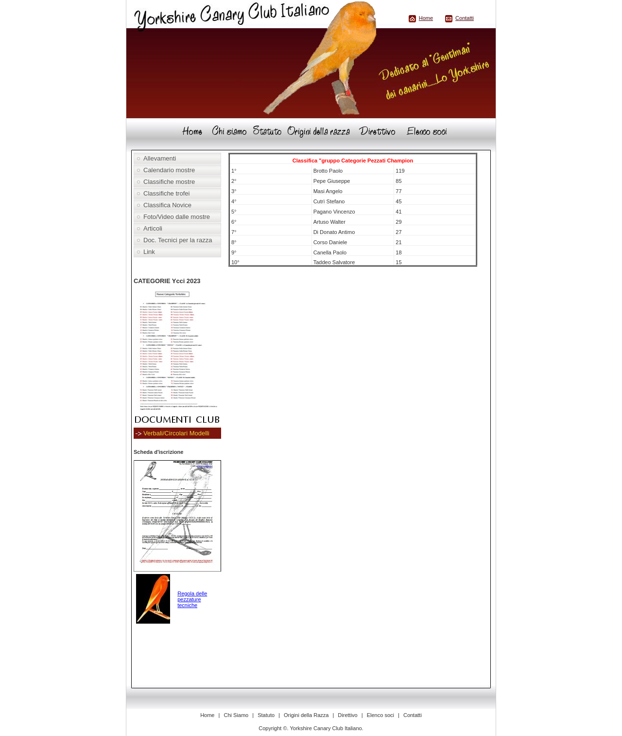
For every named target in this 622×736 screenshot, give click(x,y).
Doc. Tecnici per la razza (177, 240)
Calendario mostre (169, 170)
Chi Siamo (236, 715)
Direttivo (347, 715)
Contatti (464, 18)
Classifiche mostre (169, 181)
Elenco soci (380, 715)
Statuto (266, 715)
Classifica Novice (167, 205)
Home (426, 18)
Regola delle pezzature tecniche (192, 599)
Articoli (152, 228)
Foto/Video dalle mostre (176, 216)
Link (149, 251)
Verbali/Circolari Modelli (176, 433)
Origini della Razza (306, 715)
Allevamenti (159, 158)
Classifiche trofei (166, 193)
